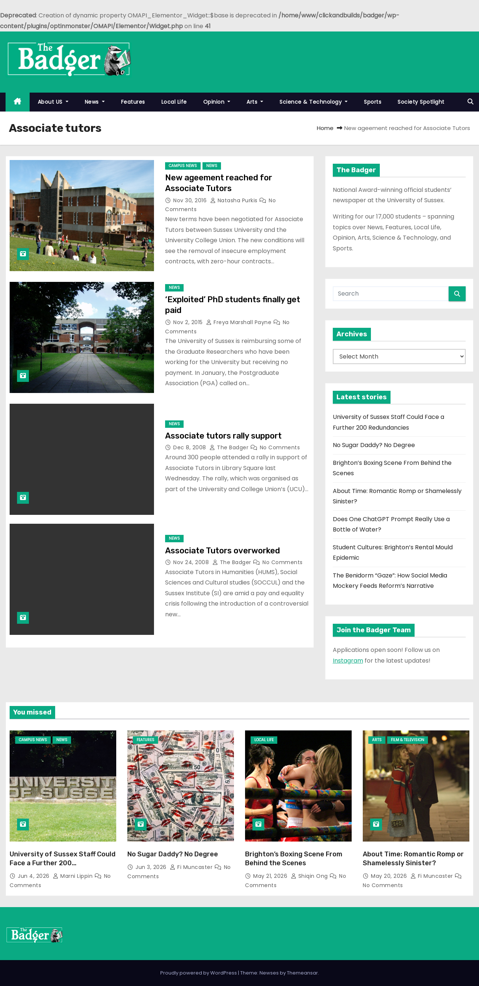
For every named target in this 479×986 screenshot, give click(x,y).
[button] (470, 101)
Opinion (217, 102)
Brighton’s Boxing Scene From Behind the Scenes (293, 858)
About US (53, 102)
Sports (372, 102)
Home (325, 128)
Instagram (348, 660)
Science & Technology (313, 102)
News (95, 102)
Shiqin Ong (310, 876)
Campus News (183, 166)
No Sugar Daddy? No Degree (374, 445)
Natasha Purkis (234, 200)
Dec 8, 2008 (190, 447)
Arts (255, 102)
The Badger (230, 447)
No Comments (280, 447)
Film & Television (407, 740)
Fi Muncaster (192, 867)
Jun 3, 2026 (151, 867)
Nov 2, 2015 (188, 322)
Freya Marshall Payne (239, 322)
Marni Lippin (73, 876)
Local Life (174, 102)
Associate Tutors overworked (222, 551)
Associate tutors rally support (223, 436)
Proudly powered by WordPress (199, 972)
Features (133, 102)
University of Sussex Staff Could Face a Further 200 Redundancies (62, 863)
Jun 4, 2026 (34, 876)
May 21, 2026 (271, 876)
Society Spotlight (421, 102)
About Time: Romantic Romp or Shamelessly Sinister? (413, 858)
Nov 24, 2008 (192, 562)
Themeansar (302, 972)
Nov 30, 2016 (190, 200)
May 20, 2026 (390, 876)
